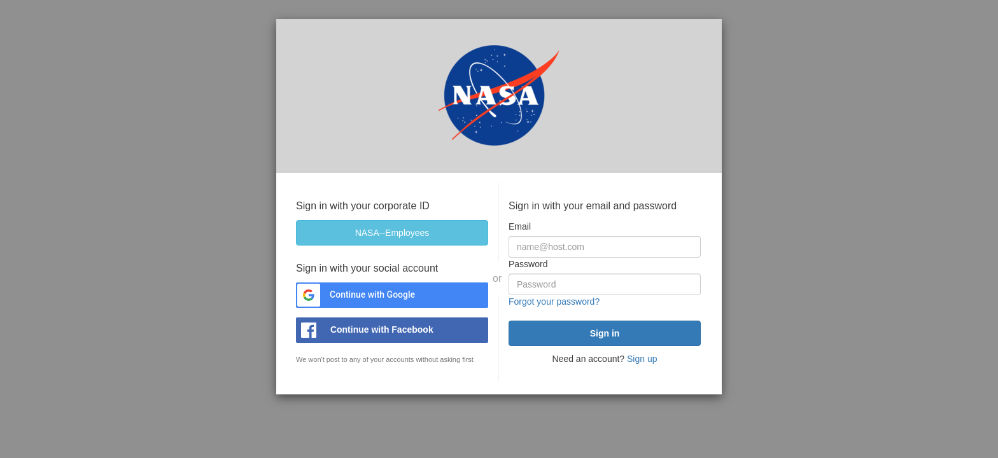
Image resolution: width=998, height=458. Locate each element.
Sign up (642, 359)
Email (520, 226)
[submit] (605, 333)
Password (528, 264)
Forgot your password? (554, 301)
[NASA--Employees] (392, 233)
